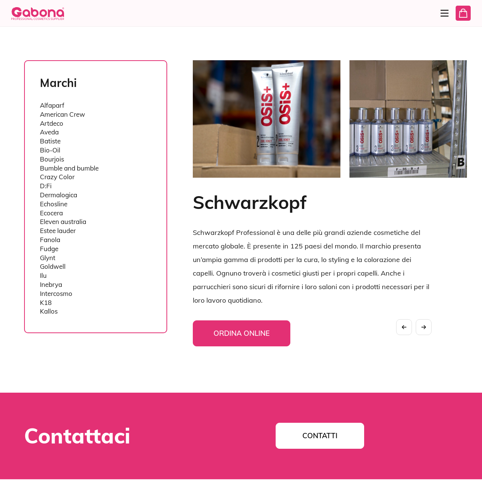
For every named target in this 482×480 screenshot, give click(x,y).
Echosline (53, 204)
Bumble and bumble (69, 168)
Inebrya (51, 284)
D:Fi (46, 186)
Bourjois (52, 159)
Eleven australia (63, 222)
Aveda (49, 132)
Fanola (50, 240)
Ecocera (51, 213)
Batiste (50, 141)
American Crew (62, 114)
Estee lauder (58, 231)
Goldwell (53, 266)
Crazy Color (57, 177)
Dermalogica (58, 195)
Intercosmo (56, 293)
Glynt (47, 258)
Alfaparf (52, 105)
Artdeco (51, 123)
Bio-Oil (50, 150)
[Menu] (439, 13)
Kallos (49, 311)
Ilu (43, 275)
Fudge (49, 249)
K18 (46, 302)
